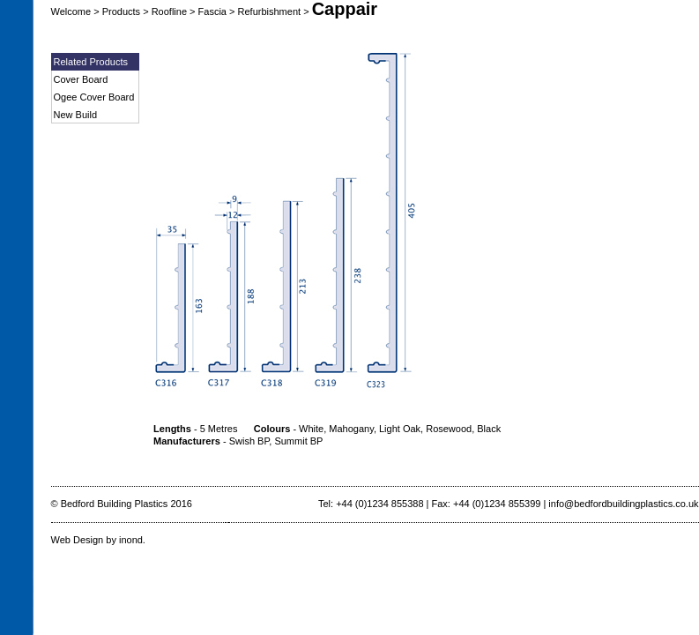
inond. (132, 539)
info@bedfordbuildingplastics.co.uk (623, 503)
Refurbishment (269, 11)
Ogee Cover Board (94, 97)
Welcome (71, 11)
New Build (76, 114)
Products (121, 11)
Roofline (169, 11)
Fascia (212, 11)
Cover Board (81, 79)
